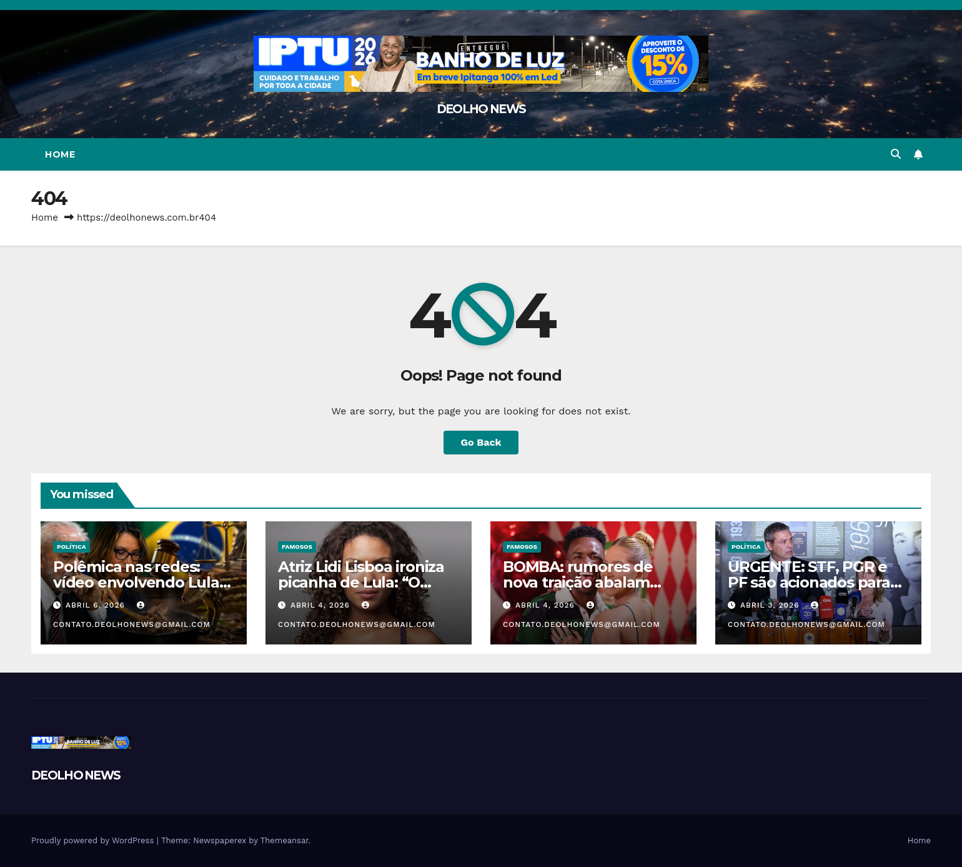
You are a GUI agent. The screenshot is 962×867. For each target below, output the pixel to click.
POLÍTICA (71, 546)
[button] (896, 154)
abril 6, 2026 (97, 605)
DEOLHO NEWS (481, 109)
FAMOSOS (297, 546)
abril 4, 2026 (321, 605)
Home (60, 154)
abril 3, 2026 (771, 605)
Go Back (481, 442)
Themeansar (284, 840)
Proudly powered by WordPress (94, 840)
